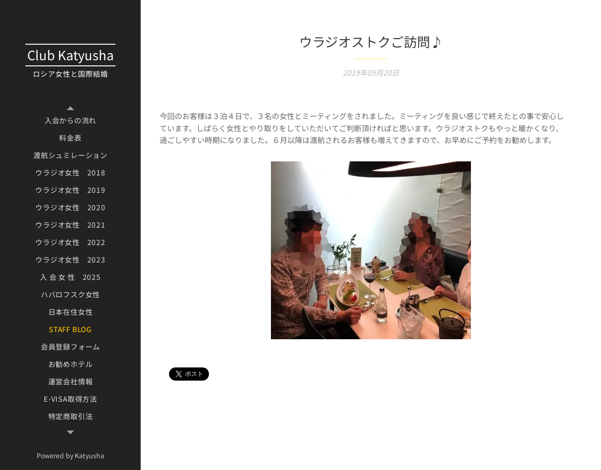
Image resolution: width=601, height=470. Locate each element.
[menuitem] (70, 120)
